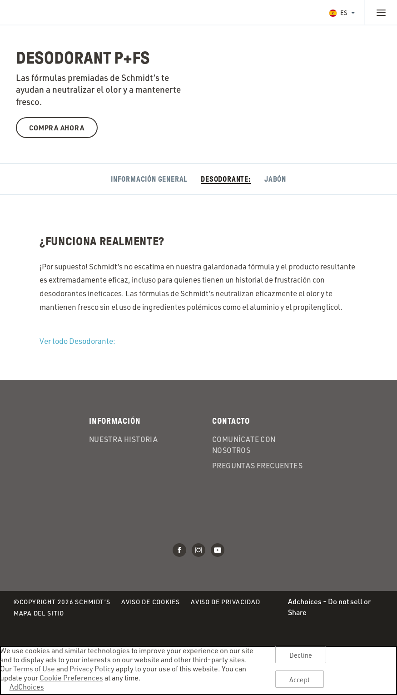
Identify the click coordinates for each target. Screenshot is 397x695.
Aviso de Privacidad (225, 602)
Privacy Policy (91, 668)
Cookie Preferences (71, 677)
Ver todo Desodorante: (77, 341)
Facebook (179, 550)
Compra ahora (56, 127)
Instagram (198, 550)
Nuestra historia (123, 439)
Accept (299, 679)
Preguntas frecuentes (257, 466)
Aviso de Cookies (150, 602)
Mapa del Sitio (39, 613)
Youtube (217, 550)
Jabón (275, 179)
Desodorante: (226, 179)
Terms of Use (34, 668)
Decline (300, 655)
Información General (149, 179)
